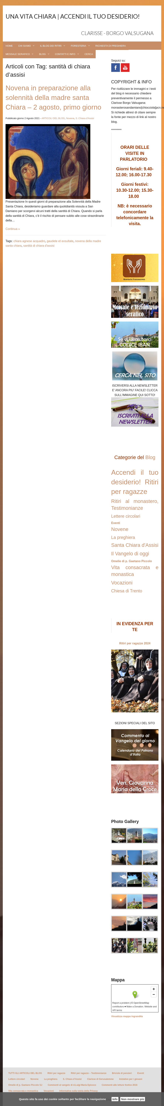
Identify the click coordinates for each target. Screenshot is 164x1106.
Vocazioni (122, 583)
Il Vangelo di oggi (130, 553)
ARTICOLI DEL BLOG (53, 118)
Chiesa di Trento (126, 590)
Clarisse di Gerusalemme (100, 1079)
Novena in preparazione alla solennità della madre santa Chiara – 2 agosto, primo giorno (53, 97)
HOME (9, 45)
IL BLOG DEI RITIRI (51, 45)
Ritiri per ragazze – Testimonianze (89, 1073)
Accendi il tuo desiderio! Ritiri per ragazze (134, 482)
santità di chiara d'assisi (38, 245)
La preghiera (123, 537)
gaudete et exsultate (60, 241)
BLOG (42, 54)
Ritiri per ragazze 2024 (135, 643)
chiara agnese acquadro (29, 241)
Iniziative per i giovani (130, 1079)
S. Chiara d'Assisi (85, 118)
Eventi (115, 523)
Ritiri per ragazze (56, 1073)
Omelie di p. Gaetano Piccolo (131, 561)
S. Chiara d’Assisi (72, 1079)
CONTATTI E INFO (65, 54)
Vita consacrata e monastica (23, 1091)
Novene (70, 118)
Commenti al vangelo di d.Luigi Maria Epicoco (72, 1085)
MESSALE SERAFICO (18, 54)
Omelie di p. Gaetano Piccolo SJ (25, 1085)
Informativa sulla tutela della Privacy (78, 1091)
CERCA (89, 54)
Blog (150, 457)
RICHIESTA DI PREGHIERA (110, 45)
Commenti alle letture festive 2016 (119, 1085)
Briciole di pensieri (122, 1073)
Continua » (13, 228)
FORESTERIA (78, 45)
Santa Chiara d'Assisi (134, 545)
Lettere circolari (125, 516)
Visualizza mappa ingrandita (127, 1016)
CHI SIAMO (24, 45)
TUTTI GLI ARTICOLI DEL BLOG (25, 1073)
